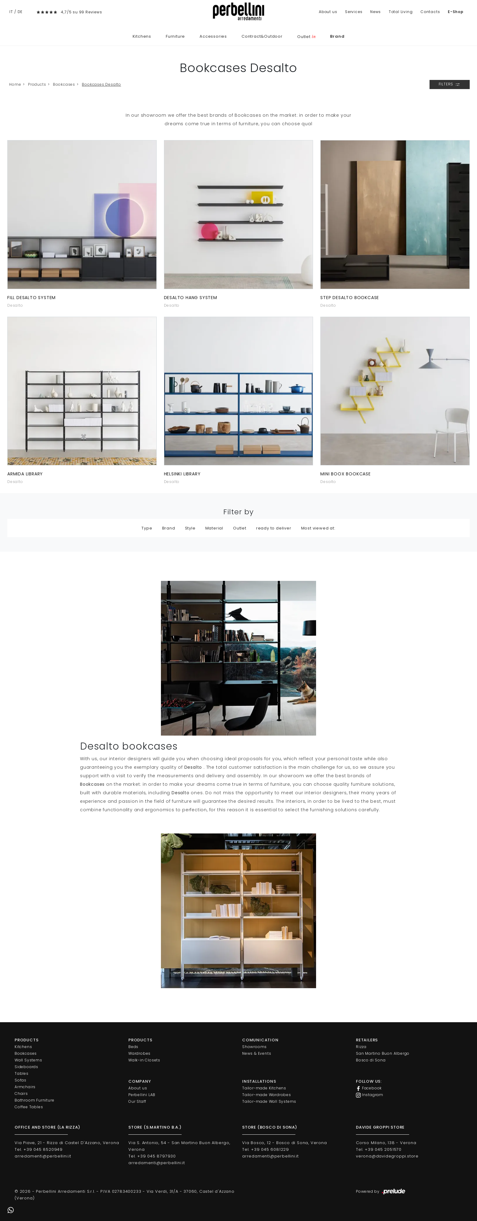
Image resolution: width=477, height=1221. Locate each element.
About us (328, 11)
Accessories (213, 36)
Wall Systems (28, 1060)
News (375, 11)
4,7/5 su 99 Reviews (81, 12)
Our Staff (137, 1101)
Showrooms (254, 1046)
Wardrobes (139, 1053)
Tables (22, 1073)
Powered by (381, 1191)
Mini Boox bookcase (345, 474)
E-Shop (456, 11)
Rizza (361, 1046)
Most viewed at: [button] (318, 528)
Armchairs (25, 1086)
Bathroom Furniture (34, 1100)
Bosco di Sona (370, 1060)
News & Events (256, 1053)
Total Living (401, 11)
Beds (133, 1046)
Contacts (430, 11)
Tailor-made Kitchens (264, 1088)
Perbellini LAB (141, 1094)
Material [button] (214, 528)
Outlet (306, 37)
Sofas (20, 1080)
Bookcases (64, 84)
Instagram (369, 1095)
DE (20, 11)
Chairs (21, 1093)
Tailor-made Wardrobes (266, 1094)
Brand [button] (168, 528)
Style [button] (190, 528)
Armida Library (25, 474)
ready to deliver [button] (273, 528)
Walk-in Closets (144, 1060)
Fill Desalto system (31, 298)
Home (15, 84)
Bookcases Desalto (101, 84)
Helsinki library (182, 474)
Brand (337, 36)
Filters (450, 84)
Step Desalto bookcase (349, 298)
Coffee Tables (29, 1106)
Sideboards (26, 1066)
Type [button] (146, 528)
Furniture (175, 36)
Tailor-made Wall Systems (269, 1101)
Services (353, 11)
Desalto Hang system (190, 298)
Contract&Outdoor (262, 36)
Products (37, 84)
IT (11, 11)
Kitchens (142, 36)
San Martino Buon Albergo (382, 1053)
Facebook (369, 1088)
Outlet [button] (239, 528)
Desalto (15, 305)
